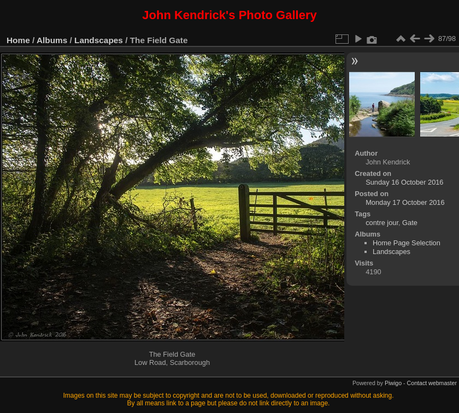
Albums (52, 40)
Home (18, 40)
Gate (409, 223)
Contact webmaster (432, 383)
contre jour (382, 223)
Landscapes (98, 40)
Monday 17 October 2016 (405, 202)
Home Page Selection (406, 243)
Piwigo (393, 383)
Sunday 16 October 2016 (404, 182)
